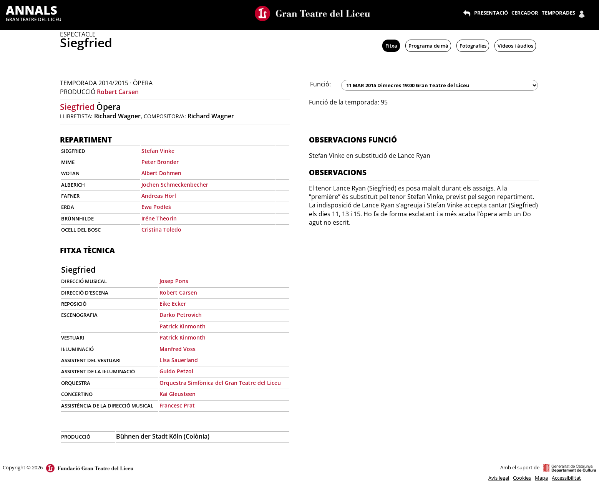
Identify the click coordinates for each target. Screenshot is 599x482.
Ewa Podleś (156, 206)
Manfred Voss (177, 349)
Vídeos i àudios (515, 45)
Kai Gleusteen (177, 394)
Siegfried (77, 106)
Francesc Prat (177, 405)
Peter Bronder (160, 162)
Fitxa (391, 45)
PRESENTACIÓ (491, 12)
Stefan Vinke (157, 150)
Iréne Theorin (159, 218)
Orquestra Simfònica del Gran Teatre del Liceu (220, 382)
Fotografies (473, 45)
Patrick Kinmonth (182, 326)
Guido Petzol (176, 371)
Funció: (320, 84)
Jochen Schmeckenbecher (174, 184)
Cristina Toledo (161, 229)
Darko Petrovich (180, 314)
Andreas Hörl (158, 195)
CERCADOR (524, 12)
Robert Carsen (118, 92)
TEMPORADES (558, 12)
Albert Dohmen (161, 173)
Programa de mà (428, 45)
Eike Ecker (172, 303)
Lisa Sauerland (178, 360)
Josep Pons (173, 281)
